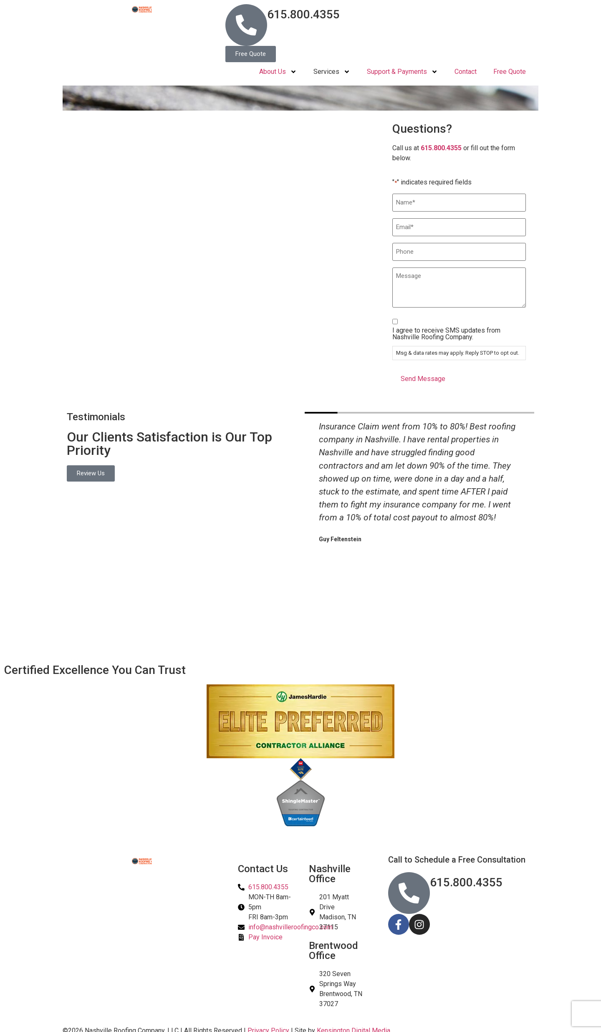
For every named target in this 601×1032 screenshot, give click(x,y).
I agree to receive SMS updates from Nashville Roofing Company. (446, 330)
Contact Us (263, 865)
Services (331, 71)
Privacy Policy (268, 1027)
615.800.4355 (303, 14)
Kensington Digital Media (353, 1027)
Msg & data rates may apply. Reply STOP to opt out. (457, 349)
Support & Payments (402, 71)
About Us (278, 71)
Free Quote (509, 72)
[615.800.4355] (246, 25)
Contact (466, 72)
